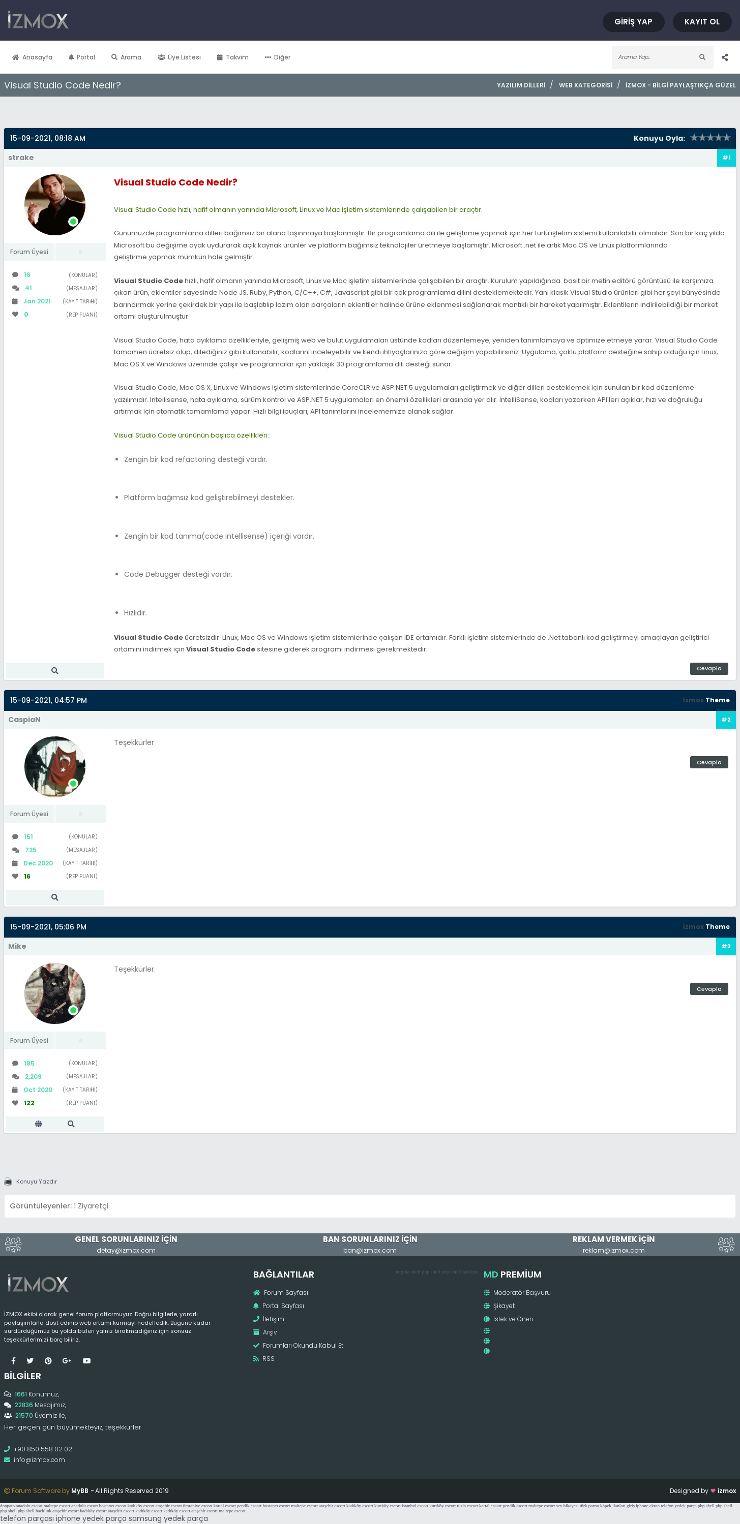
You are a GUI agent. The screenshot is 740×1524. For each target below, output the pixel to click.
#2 (726, 720)
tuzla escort (467, 1505)
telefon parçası (27, 1518)
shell (416, 1271)
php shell (431, 1271)
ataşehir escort (169, 1505)
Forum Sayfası (280, 1292)
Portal (82, 57)
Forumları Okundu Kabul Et (298, 1345)
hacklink (470, 1271)
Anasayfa (32, 57)
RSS (264, 1358)
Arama (126, 57)
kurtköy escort (387, 1505)
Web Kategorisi (585, 85)
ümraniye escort (198, 1505)
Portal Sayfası (278, 1305)
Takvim (233, 57)
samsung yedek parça (168, 1518)
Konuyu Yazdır (36, 1181)
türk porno (589, 1505)
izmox (727, 1490)
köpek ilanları (613, 1505)
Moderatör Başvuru (517, 1292)
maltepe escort (57, 1505)
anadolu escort (29, 1505)
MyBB (79, 1490)
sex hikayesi (567, 1505)
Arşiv (265, 1332)
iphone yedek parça (91, 1518)
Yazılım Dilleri (521, 85)
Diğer (277, 57)
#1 (726, 157)
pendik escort (249, 1505)
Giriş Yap (635, 21)
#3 (726, 946)
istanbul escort (415, 1505)
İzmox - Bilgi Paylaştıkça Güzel (681, 85)
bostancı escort (113, 1505)
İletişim (268, 1319)
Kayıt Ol (703, 21)
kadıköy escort (141, 1505)
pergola (401, 1271)
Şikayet (499, 1305)
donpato (7, 1505)
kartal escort (225, 1505)
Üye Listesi (179, 57)
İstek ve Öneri (508, 1319)
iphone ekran (648, 1505)
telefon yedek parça (678, 1505)
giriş (631, 1505)
